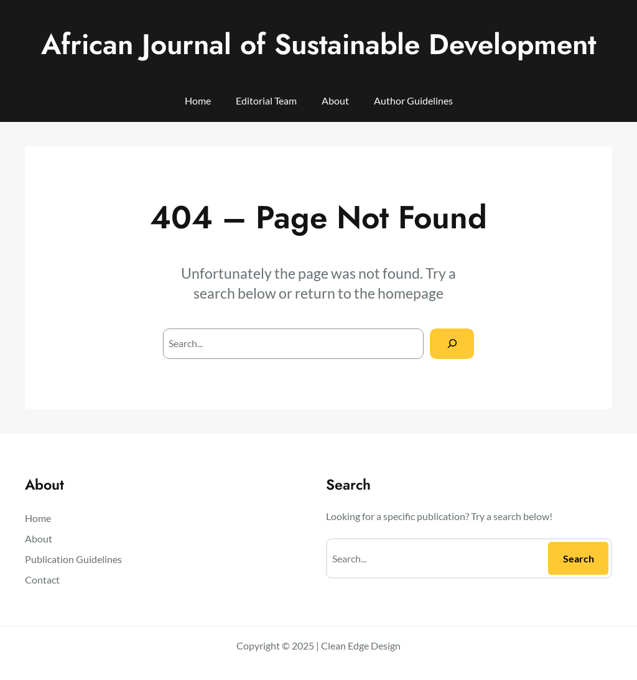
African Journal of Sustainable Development (318, 44)
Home (198, 100)
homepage (411, 293)
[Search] (452, 343)
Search (578, 558)
